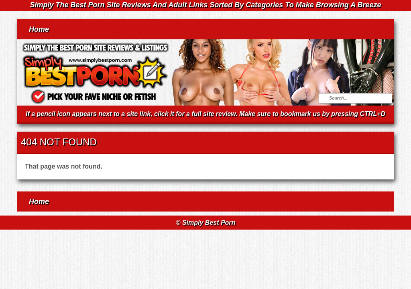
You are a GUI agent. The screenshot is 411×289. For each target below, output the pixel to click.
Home (39, 29)
